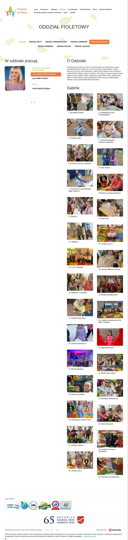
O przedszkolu (73, 9)
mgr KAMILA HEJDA (40, 78)
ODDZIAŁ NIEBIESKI (45, 46)
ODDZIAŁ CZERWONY (78, 42)
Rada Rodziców (85, 9)
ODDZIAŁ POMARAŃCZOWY (56, 42)
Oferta (95, 9)
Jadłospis (54, 9)
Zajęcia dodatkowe (105, 9)
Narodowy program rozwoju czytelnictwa (47, 12)
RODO (57, 530)
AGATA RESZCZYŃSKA (41, 88)
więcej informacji (90, 536)
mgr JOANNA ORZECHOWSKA (44, 74)
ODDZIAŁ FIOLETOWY (99, 42)
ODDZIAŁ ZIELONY (64, 46)
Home (36, 9)
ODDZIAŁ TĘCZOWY (82, 46)
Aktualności (44, 9)
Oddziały (62, 9)
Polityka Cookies (48, 530)
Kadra (66, 12)
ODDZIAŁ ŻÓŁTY (35, 42)
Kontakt (72, 12)
